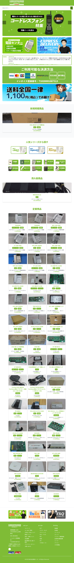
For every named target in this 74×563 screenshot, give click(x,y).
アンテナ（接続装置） (59, 536)
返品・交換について (28, 536)
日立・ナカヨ (42, 534)
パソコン (56, 542)
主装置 (55, 530)
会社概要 (26, 538)
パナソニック (42, 532)
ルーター (56, 540)
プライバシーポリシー (29, 544)
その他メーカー (42, 542)
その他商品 (56, 545)
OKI (39, 540)
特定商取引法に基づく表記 (29, 541)
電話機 (55, 528)
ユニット (56, 534)
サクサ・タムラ (42, 530)
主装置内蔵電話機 (58, 538)
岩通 (40, 538)
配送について (27, 534)
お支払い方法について (29, 532)
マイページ (26, 528)
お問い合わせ (27, 546)
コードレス (56, 532)
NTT (40, 528)
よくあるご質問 (27, 530)
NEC (40, 536)
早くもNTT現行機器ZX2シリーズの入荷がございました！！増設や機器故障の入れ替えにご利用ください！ (33, 64)
